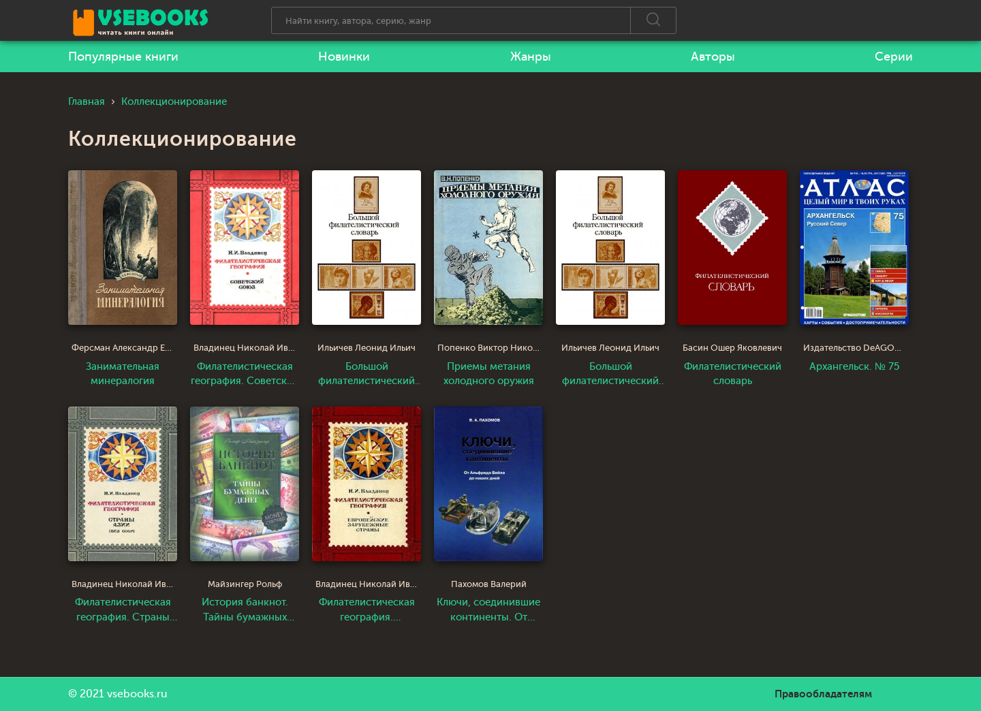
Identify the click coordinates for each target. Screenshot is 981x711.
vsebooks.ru (137, 694)
